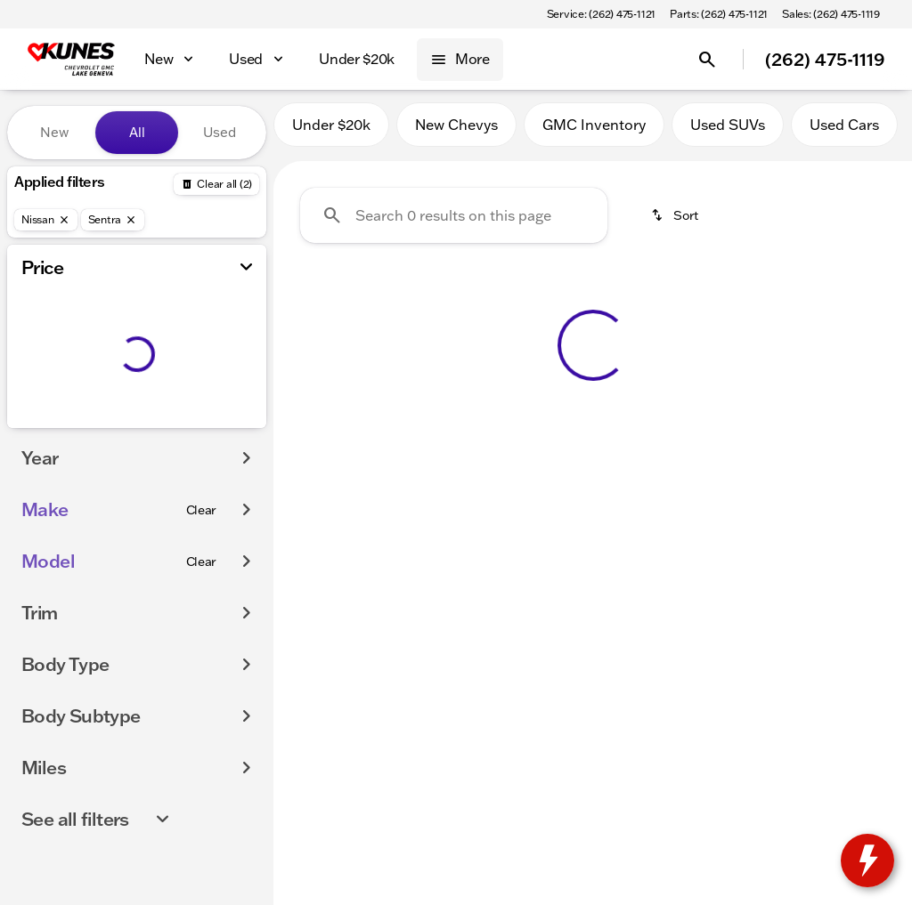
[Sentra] (113, 219)
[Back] (216, 184)
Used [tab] (219, 132)
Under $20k (331, 132)
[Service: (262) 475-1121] (601, 14)
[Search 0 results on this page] (454, 223)
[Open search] (707, 59)
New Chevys (456, 132)
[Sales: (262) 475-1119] (831, 14)
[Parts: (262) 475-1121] (718, 14)
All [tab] (137, 132)
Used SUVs (727, 132)
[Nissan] (45, 219)
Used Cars (844, 132)
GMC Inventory (594, 132)
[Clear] (202, 510)
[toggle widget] (867, 860)
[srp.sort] (675, 223)
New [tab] (54, 132)
